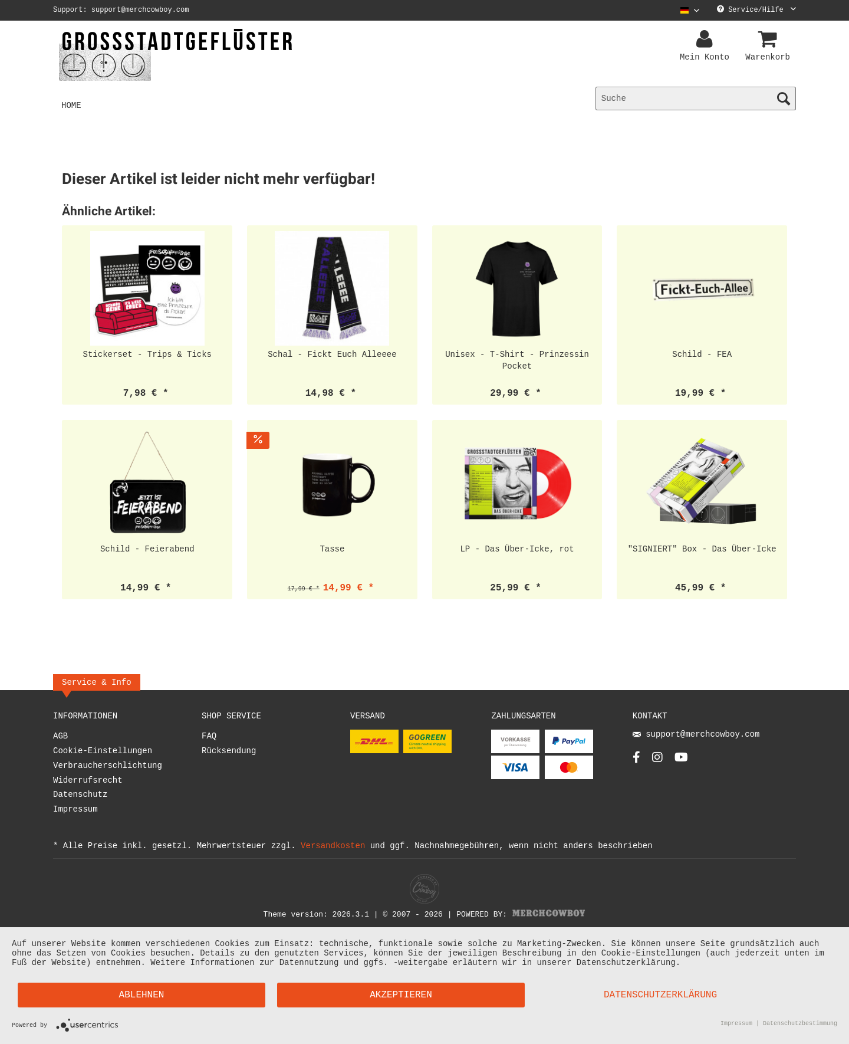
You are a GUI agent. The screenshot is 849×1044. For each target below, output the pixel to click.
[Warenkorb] (769, 39)
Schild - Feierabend (147, 550)
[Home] (71, 106)
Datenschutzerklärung (660, 995)
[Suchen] (783, 98)
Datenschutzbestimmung (800, 1024)
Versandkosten (333, 847)
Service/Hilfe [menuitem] (756, 10)
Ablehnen (141, 995)
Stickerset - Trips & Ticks (147, 356)
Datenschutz (80, 796)
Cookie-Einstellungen (102, 753)
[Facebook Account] (636, 762)
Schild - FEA (702, 356)
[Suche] (695, 98)
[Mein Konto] (706, 39)
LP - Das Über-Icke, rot (517, 550)
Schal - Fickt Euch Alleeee (332, 356)
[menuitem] (685, 10)
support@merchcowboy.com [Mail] (696, 737)
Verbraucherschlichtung (107, 767)
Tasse (332, 550)
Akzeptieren (401, 995)
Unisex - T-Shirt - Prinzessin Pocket (517, 361)
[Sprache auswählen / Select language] (689, 10)
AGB (60, 738)
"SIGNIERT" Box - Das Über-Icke (702, 550)
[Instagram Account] (657, 762)
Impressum (75, 811)
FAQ (209, 738)
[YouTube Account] (681, 762)
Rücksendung (229, 753)
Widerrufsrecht (88, 782)
